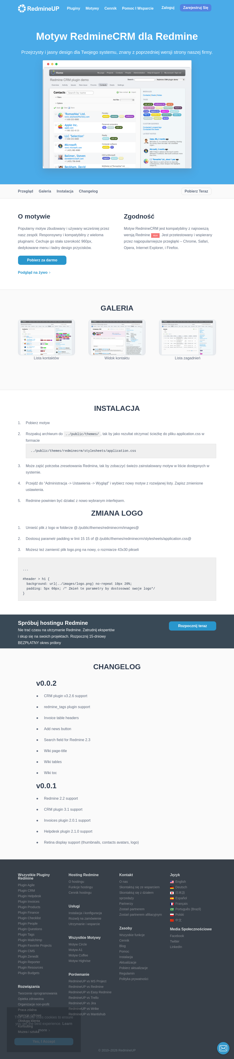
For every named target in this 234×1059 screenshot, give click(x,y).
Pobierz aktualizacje (133, 968)
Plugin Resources (30, 967)
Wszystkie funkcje (132, 935)
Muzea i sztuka (28, 1031)
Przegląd (25, 191)
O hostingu (76, 881)
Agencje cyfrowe (30, 1015)
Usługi (74, 906)
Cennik (111, 8)
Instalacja (65, 191)
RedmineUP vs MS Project (87, 981)
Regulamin (127, 973)
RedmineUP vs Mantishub (87, 1014)
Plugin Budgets (28, 973)
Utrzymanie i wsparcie (84, 924)
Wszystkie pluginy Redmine (34, 876)
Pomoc (124, 951)
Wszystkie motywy (85, 937)
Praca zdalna (27, 1009)
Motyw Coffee (78, 955)
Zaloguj (167, 8)
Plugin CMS (26, 951)
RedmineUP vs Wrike (84, 1008)
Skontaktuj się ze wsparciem (139, 887)
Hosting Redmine (84, 875)
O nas (123, 881)
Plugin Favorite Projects (35, 945)
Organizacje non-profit (34, 1004)
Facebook (177, 935)
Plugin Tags (26, 934)
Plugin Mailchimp (30, 940)
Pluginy (73, 8)
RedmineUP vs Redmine (86, 986)
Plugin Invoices (28, 901)
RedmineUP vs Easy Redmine (90, 992)
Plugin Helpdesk (29, 896)
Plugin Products (29, 907)
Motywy (92, 8)
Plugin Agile (26, 885)
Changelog (88, 191)
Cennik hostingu (80, 892)
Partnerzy (126, 903)
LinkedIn (176, 946)
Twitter (174, 941)
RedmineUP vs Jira (82, 1003)
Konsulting (25, 1026)
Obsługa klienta (29, 1020)
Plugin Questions (30, 929)
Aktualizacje (128, 962)
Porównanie (79, 974)
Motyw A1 (76, 949)
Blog (122, 946)
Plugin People (28, 923)
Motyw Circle (78, 944)
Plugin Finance (28, 912)
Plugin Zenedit (28, 956)
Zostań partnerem (132, 909)
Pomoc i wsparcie (138, 8)
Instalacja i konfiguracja (85, 913)
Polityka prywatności (133, 978)
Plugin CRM (26, 890)
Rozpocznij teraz (192, 626)
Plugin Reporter (29, 962)
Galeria (45, 191)
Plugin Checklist (29, 918)
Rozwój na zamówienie (85, 918)
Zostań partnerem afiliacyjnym (140, 914)
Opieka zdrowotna (31, 998)
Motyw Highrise (80, 960)
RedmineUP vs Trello (84, 997)
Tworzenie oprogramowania (37, 993)
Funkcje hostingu (81, 887)
